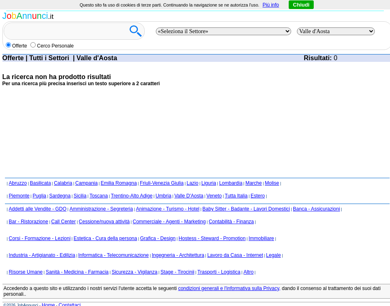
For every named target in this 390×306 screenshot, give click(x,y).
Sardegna (60, 196)
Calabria (63, 183)
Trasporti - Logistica (218, 272)
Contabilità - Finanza (231, 221)
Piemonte (19, 196)
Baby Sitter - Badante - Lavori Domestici (246, 209)
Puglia (39, 196)
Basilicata (40, 183)
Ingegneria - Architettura (178, 255)
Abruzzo (18, 183)
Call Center (63, 221)
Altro (249, 272)
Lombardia (230, 183)
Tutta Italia (236, 196)
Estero (258, 196)
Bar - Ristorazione (28, 221)
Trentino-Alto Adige (132, 196)
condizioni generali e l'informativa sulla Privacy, (229, 288)
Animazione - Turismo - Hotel (168, 209)
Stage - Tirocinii (177, 272)
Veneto (213, 196)
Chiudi (301, 5)
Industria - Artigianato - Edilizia (42, 255)
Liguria (208, 183)
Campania (86, 183)
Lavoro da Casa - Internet (235, 255)
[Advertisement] (151, 112)
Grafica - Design (158, 238)
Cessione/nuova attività (104, 221)
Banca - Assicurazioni (316, 209)
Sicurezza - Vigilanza (134, 272)
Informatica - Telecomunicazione (113, 255)
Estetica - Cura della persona (105, 238)
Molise (272, 183)
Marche (253, 183)
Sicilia (79, 196)
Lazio (192, 183)
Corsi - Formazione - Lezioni (40, 238)
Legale (273, 255)
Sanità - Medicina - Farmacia (77, 272)
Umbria (163, 196)
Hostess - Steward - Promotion (212, 238)
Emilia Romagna (119, 183)
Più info (270, 5)
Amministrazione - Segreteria (101, 209)
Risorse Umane (26, 272)
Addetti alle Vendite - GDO (37, 209)
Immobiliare (261, 238)
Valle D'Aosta (188, 196)
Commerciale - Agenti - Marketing (169, 221)
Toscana (98, 196)
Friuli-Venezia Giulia (162, 183)
